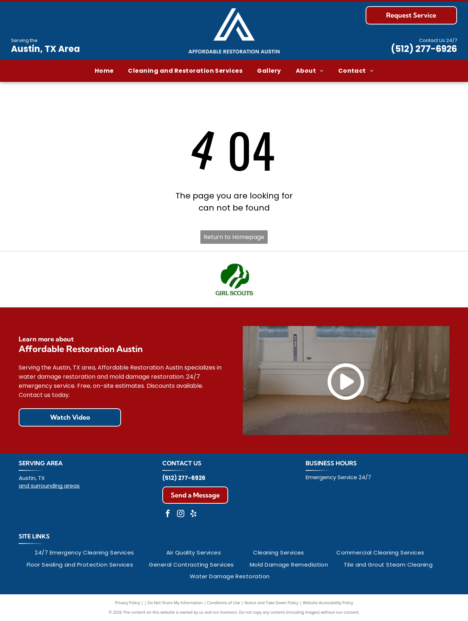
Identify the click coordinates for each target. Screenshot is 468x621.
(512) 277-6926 (424, 49)
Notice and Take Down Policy (272, 602)
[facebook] (167, 514)
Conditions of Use (223, 602)
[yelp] (193, 514)
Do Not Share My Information (175, 602)
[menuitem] (104, 71)
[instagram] (180, 514)
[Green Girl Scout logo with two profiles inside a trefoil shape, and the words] (234, 279)
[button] (185, 71)
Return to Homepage (234, 237)
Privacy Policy (127, 602)
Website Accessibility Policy (328, 602)
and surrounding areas (49, 485)
